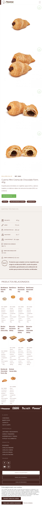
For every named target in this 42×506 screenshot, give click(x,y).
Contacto (5, 422)
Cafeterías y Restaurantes (10, 431)
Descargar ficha (7, 196)
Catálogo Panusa (7, 452)
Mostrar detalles (28, 503)
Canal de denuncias (21, 482)
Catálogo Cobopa (7, 450)
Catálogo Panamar (7, 447)
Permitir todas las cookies (11, 498)
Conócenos (5, 418)
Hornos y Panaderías (8, 434)
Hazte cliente (6, 425)
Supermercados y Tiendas (9, 436)
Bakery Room (6, 420)
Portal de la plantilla (21, 477)
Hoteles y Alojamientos (9, 438)
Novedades (5, 445)
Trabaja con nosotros (21, 472)
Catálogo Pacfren (7, 454)
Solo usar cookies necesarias (12, 503)
